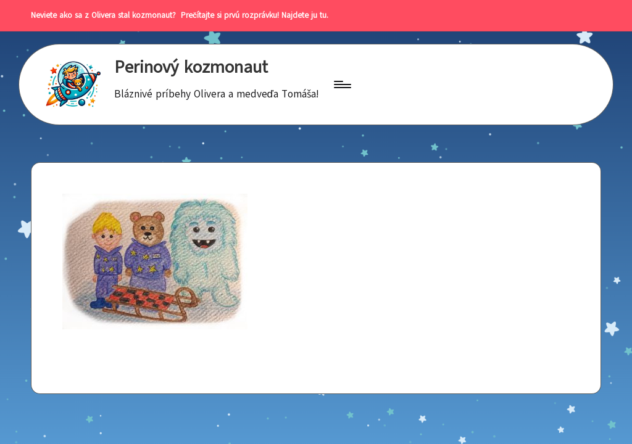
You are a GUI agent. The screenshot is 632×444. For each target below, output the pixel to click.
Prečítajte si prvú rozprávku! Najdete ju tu (251, 15)
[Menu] (341, 84)
